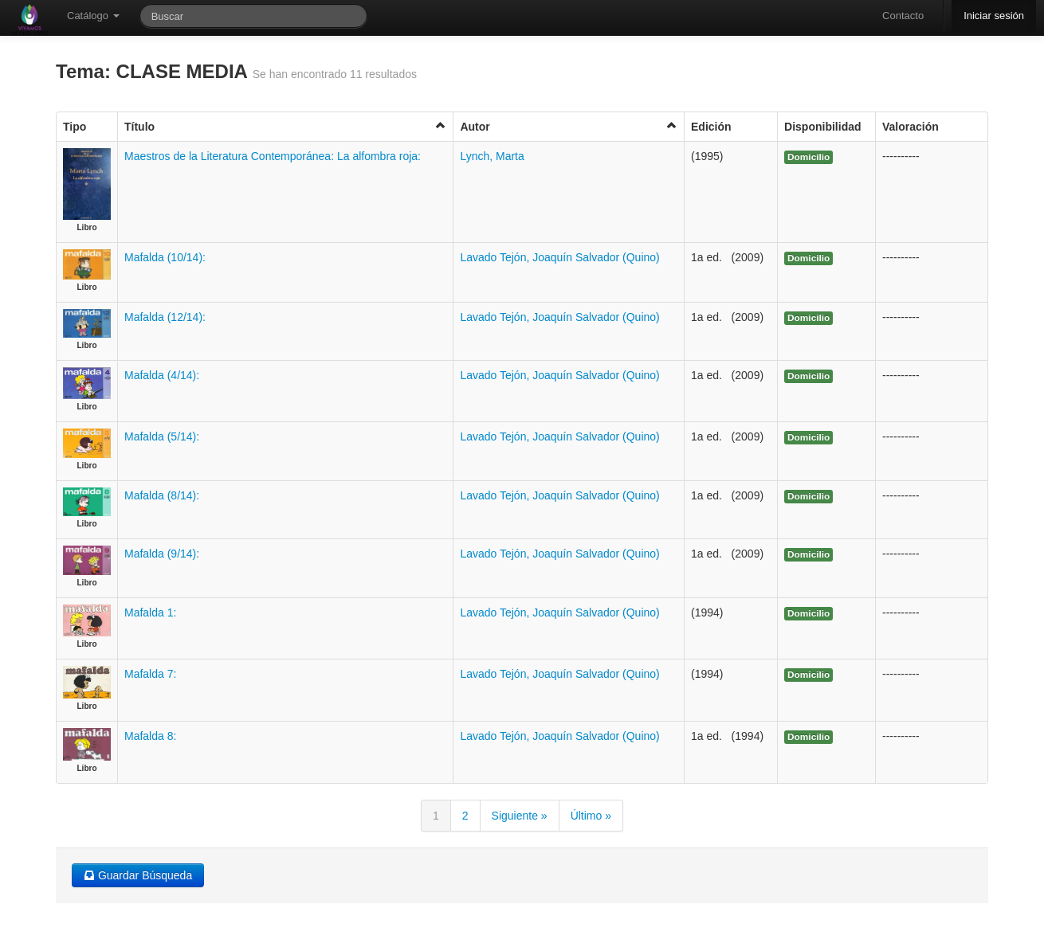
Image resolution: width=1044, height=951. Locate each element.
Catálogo (93, 16)
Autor (568, 126)
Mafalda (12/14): (165, 317)
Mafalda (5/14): (161, 436)
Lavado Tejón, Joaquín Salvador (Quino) (559, 257)
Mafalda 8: (150, 736)
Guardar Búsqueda (138, 875)
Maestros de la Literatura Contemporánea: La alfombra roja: (272, 156)
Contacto (903, 16)
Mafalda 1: (150, 612)
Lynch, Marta (492, 156)
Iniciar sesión (994, 16)
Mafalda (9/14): (161, 553)
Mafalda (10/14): (165, 257)
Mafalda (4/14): (161, 375)
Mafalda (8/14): (161, 495)
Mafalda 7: (150, 673)
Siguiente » (520, 815)
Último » (591, 815)
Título (285, 126)
